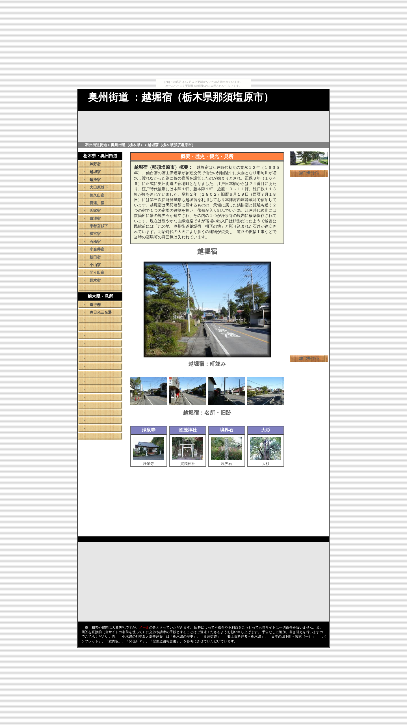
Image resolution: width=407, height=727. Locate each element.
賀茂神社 (187, 462)
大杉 (265, 462)
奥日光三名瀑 (101, 312)
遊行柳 (95, 305)
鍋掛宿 (95, 180)
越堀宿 (95, 172)
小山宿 (95, 265)
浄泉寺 (148, 462)
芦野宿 (95, 164)
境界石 (226, 462)
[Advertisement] (203, 39)
